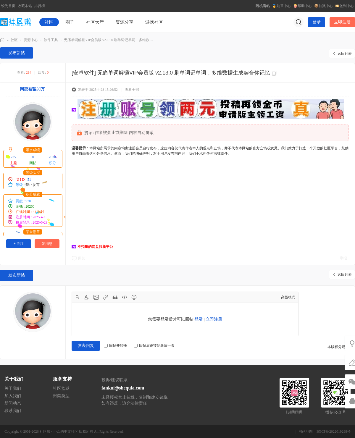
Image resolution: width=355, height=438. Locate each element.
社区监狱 (61, 388)
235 (13, 157)
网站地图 (305, 431)
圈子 (69, 22)
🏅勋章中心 (281, 6)
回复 (81, 258)
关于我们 (12, 388)
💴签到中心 (344, 6)
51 (29, 179)
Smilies (134, 297)
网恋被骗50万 (32, 89)
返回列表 (345, 53)
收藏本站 (25, 6)
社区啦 (2, 40)
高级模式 (288, 297)
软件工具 (51, 40)
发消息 (47, 244)
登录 (316, 22)
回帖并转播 (115, 345)
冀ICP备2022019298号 (334, 431)
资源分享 (124, 22)
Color (86, 297)
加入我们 (12, 396)
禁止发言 (32, 185)
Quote (115, 297)
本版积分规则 (338, 347)
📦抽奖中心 (323, 6)
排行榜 (39, 6)
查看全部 (132, 90)
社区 (49, 22)
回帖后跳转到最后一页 (154, 345)
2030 (52, 157)
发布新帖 (16, 53)
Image (96, 297)
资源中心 (31, 40)
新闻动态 (12, 403)
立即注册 (342, 22)
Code (124, 297)
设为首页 (8, 6)
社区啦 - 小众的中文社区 (59, 431)
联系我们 (12, 410)
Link (105, 297)
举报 (343, 258)
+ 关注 (19, 244)
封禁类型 (61, 396)
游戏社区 (154, 22)
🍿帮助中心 (302, 6)
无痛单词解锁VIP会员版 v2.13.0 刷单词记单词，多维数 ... (108, 40)
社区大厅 (95, 22)
